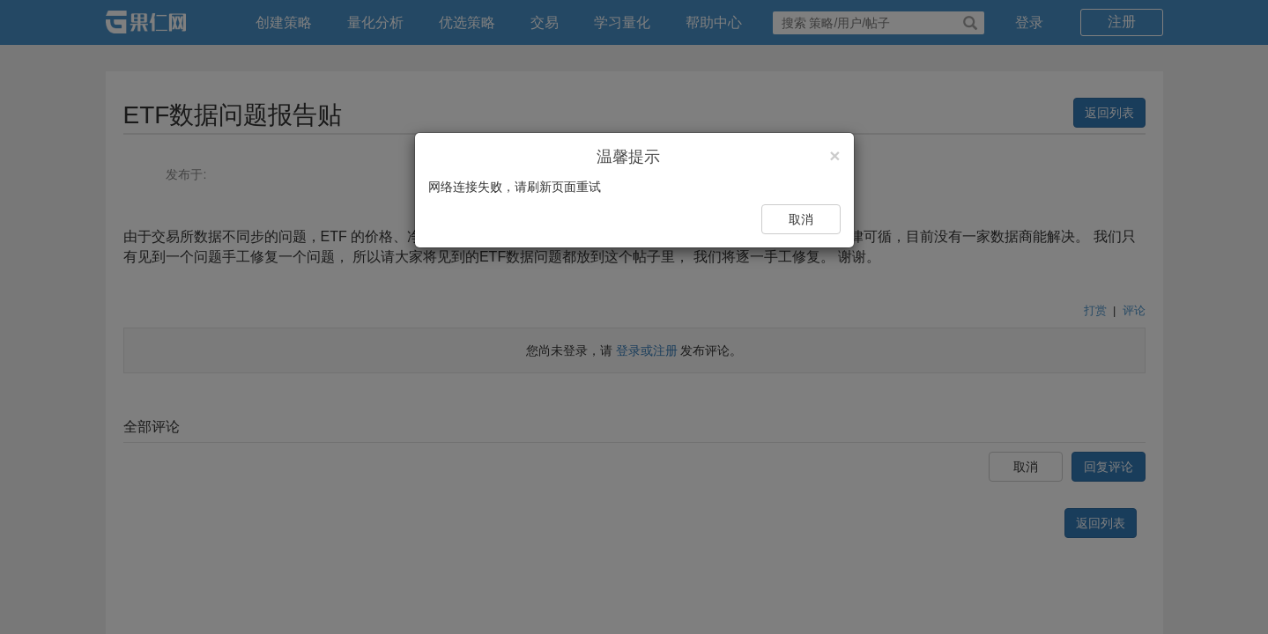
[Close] (834, 155)
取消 (801, 219)
